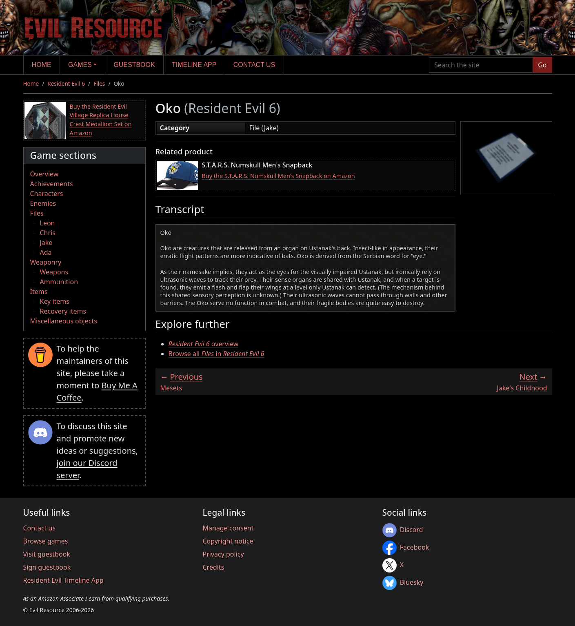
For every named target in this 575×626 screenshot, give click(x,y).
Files (99, 83)
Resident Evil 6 (66, 83)
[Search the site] (481, 65)
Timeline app (194, 64)
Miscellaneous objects (63, 320)
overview (204, 343)
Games (80, 64)
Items (39, 291)
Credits (213, 567)
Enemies (43, 203)
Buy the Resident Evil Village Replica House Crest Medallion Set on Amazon (101, 119)
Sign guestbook (47, 567)
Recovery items (63, 311)
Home (41, 64)
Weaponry (46, 262)
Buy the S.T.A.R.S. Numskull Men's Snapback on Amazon (278, 176)
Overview (44, 173)
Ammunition (59, 281)
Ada (46, 252)
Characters (46, 193)
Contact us (254, 64)
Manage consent (228, 528)
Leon (47, 222)
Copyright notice (228, 541)
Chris (48, 232)
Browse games (45, 541)
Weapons (54, 271)
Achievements (51, 183)
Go (542, 64)
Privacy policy (223, 554)
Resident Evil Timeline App (63, 580)
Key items (54, 301)
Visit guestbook (46, 554)
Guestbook (134, 64)
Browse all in (216, 353)
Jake (46, 242)
